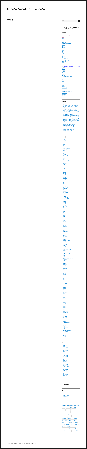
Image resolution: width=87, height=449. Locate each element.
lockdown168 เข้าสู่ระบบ (67, 198)
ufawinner (65, 275)
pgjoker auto (65, 213)
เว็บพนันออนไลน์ (65, 327)
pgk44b (64, 215)
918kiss (63, 67)
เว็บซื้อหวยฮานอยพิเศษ (66, 322)
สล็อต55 (64, 297)
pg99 (63, 81)
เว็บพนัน (64, 326)
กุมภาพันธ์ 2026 (65, 347)
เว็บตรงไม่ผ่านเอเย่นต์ (66, 323)
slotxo (63, 50)
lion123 (64, 193)
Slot (63, 420)
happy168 (64, 176)
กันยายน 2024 (65, 369)
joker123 (63, 38)
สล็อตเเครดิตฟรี (65, 315)
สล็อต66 (64, 298)
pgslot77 (64, 217)
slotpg (63, 51)
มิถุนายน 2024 (65, 373)
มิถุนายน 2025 (65, 357)
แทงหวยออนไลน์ (65, 334)
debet (64, 168)
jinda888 (64, 184)
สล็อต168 (64, 294)
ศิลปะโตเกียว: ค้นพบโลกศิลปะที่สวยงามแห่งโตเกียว (26, 9)
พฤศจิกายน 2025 (66, 351)
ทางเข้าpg (64, 280)
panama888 (65, 208)
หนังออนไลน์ (65, 317)
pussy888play (65, 232)
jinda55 (64, 183)
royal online (65, 236)
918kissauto (65, 149)
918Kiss (64, 146)
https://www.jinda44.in (66, 43)
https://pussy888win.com (67, 76)
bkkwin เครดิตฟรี (66, 160)
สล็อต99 (64, 304)
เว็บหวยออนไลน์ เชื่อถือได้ (67, 330)
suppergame (65, 259)
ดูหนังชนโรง (64, 89)
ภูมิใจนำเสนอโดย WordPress (31, 443)
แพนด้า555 (65, 335)
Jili (63, 181)
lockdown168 (65, 197)
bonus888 (64, 164)
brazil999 (64, 165)
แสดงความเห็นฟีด (66, 395)
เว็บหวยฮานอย (65, 331)
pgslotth (64, 221)
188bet (64, 141)
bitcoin (64, 159)
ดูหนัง (63, 74)
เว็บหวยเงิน (63, 95)
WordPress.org (65, 396)
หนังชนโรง (63, 70)
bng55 (64, 162)
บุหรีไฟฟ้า (64, 286)
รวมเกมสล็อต (65, 292)
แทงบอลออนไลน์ (65, 332)
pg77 (64, 212)
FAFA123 (64, 169)
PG (63, 210)
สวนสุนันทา (65, 316)
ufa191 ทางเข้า (65, 267)
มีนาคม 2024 (65, 376)
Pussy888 (64, 230)
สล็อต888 (63, 44)
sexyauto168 (65, 248)
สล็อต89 (64, 302)
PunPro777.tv (65, 227)
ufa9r (64, 270)
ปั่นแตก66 (64, 288)
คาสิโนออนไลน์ (65, 278)
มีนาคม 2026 (65, 346)
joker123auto (65, 187)
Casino (64, 167)
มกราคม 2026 (65, 349)
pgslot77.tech (65, 219)
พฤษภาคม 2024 (65, 374)
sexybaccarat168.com (67, 249)
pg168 (63, 39)
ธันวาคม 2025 (65, 350)
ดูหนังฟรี (63, 86)
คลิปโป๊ (63, 52)
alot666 (64, 154)
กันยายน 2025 (65, 354)
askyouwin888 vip (66, 155)
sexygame (64, 250)
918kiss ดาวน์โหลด (66, 148)
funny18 (63, 56)
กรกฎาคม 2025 (65, 356)
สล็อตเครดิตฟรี (65, 312)
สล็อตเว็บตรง (64, 41)
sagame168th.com (66, 240)
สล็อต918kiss (69, 426)
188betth (64, 143)
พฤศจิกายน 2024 (66, 366)
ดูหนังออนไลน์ (64, 62)
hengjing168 (65, 177)
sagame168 (65, 239)
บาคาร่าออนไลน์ (64, 92)
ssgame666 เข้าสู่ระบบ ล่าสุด (68, 258)
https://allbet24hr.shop (66, 58)
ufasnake (64, 274)
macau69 (64, 202)
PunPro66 (65, 224)
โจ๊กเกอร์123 (65, 336)
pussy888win (65, 234)
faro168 (64, 170)
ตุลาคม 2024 (65, 368)
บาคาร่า (63, 48)
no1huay (64, 205)
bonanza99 (65, 163)
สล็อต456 (64, 296)
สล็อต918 (64, 303)
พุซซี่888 (64, 291)
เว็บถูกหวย (64, 325)
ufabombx (65, 273)
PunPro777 (65, 226)
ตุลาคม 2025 (65, 352)
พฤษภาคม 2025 (65, 359)
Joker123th (73, 411)
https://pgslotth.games (66, 60)
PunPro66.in (65, 225)
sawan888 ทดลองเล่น (66, 241)
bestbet (64, 158)
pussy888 (63, 47)
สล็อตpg (64, 306)
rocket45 (64, 235)
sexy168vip (65, 246)
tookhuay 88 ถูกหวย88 (67, 264)
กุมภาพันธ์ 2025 (65, 362)
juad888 (64, 191)
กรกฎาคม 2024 (65, 371)
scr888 (64, 245)
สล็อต (64, 293)
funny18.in (65, 174)
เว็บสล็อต (64, 329)
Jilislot (64, 182)
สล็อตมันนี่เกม (65, 308)
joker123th (65, 188)
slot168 (64, 251)
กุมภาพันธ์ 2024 (65, 378)
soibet (64, 255)
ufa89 (64, 269)
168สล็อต (64, 140)
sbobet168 (65, 244)
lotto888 (64, 201)
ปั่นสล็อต (64, 287)
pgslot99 (64, 220)
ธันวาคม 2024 (65, 365)
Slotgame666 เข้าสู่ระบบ (67, 253)
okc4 (63, 207)
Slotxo (64, 254)
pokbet (64, 222)
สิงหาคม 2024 (65, 370)
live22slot (63, 84)
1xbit (63, 145)
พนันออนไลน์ (65, 289)
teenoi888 (64, 262)
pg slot (63, 82)
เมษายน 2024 (65, 375)
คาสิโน (64, 277)
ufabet (64, 272)
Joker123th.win (65, 189)
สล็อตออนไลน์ (65, 311)
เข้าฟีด (64, 394)
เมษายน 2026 (65, 345)
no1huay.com (65, 206)
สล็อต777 (64, 299)
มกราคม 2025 (65, 364)
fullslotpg (64, 172)
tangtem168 (65, 260)
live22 (64, 195)
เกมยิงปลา (64, 320)
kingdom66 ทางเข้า (66, 192)
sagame (63, 71)
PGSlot (64, 216)
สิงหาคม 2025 (65, 355)
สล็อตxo (64, 307)
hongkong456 (65, 178)
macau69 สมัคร (65, 203)
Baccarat (64, 157)
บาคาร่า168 (65, 283)
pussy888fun (65, 231)
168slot (64, 139)
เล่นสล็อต (64, 321)
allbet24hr (65, 152)
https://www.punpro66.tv (67, 91)
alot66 (64, 153)
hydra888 (64, 179)
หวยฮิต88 (64, 318)
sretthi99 (64, 256)
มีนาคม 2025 (65, 361)
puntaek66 (65, 229)
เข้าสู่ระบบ (64, 392)
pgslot (63, 46)
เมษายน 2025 (65, 360)
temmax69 (65, 263)
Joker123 (64, 186)
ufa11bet (64, 265)
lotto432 (64, 200)
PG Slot (64, 211)
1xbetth (63, 53)
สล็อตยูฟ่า (64, 310)
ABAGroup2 (65, 150)
